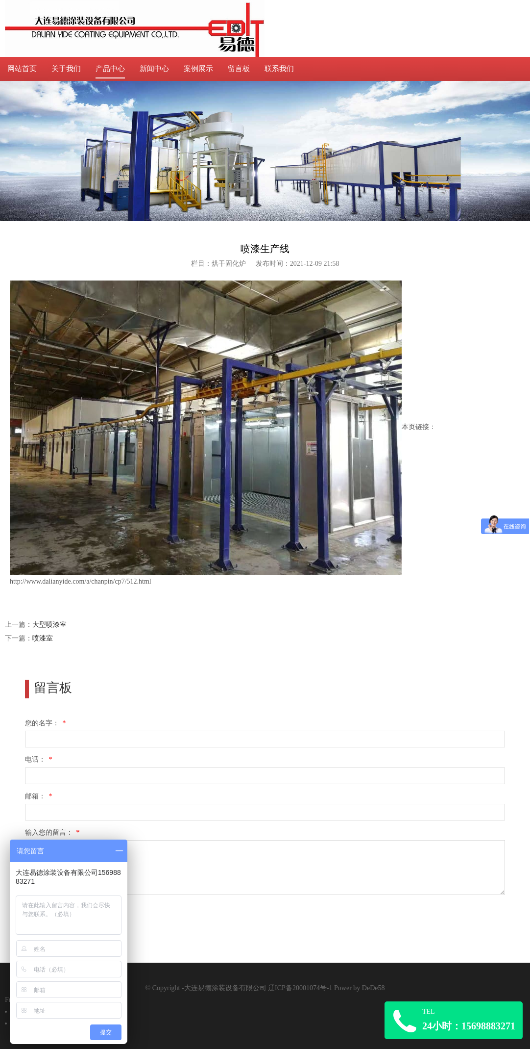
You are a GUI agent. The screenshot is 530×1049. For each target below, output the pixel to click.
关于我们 (66, 69)
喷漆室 (42, 638)
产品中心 (110, 69)
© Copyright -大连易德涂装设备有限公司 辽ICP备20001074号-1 (240, 988)
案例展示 (198, 69)
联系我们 (279, 69)
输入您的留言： (53, 832)
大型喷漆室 (49, 624)
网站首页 (22, 69)
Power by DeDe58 (359, 988)
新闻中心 (154, 69)
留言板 (239, 69)
